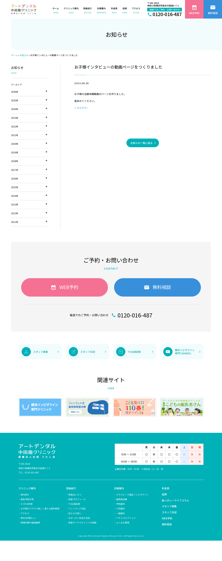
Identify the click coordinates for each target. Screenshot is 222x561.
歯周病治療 (121, 499)
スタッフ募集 (169, 506)
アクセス (25, 513)
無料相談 (167, 524)
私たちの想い (74, 513)
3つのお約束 (27, 503)
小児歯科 (120, 508)
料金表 (165, 488)
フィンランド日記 (77, 508)
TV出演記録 (74, 503)
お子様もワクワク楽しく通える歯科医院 (40, 508)
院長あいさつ (74, 494)
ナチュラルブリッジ (126, 517)
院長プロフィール (77, 499)
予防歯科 (120, 503)
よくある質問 (122, 522)
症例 (164, 494)
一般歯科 (120, 513)
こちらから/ (81, 108)
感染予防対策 (27, 499)
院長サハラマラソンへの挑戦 (82, 522)
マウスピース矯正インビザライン (132, 494)
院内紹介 (25, 494)
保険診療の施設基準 (30, 522)
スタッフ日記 (169, 512)
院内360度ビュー (29, 517)
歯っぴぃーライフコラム (175, 500)
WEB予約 (167, 518)
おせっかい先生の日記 (79, 517)
